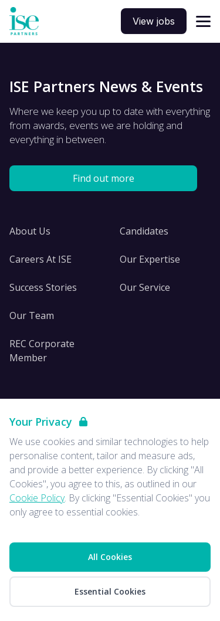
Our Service (145, 287)
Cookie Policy (37, 497)
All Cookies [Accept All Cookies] (110, 556)
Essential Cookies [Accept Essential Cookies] (110, 591)
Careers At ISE (40, 259)
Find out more (103, 178)
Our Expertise (150, 259)
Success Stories (43, 287)
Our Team (31, 315)
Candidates (144, 231)
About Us (29, 231)
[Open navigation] (203, 21)
